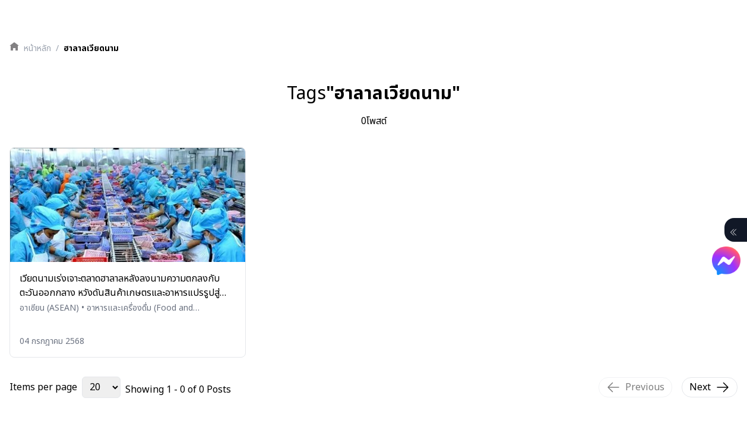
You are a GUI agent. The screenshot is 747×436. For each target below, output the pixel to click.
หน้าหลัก (37, 49)
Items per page (43, 387)
